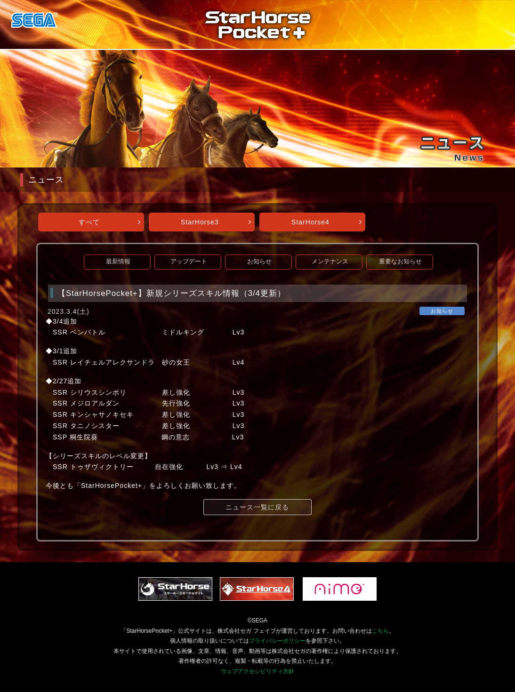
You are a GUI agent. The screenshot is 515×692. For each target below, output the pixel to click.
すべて (89, 222)
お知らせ (259, 261)
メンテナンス (330, 261)
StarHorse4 (310, 222)
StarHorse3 (200, 222)
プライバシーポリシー (277, 640)
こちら (380, 631)
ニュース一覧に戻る (257, 507)
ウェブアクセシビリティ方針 (257, 671)
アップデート (188, 261)
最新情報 (118, 261)
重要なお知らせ (400, 261)
